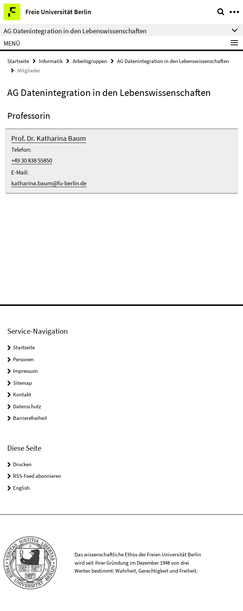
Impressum (25, 370)
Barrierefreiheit (30, 417)
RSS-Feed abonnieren (37, 475)
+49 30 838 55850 (31, 160)
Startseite (18, 61)
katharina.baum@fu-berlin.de (48, 183)
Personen (23, 359)
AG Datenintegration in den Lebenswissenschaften (173, 61)
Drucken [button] (22, 464)
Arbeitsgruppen (90, 61)
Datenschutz (27, 406)
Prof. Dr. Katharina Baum (48, 138)
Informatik (51, 61)
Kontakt (22, 394)
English (21, 487)
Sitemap (22, 382)
